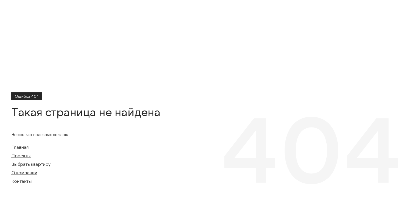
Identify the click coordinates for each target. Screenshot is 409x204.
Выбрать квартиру (31, 164)
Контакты (21, 181)
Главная (20, 147)
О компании (24, 172)
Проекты (21, 155)
